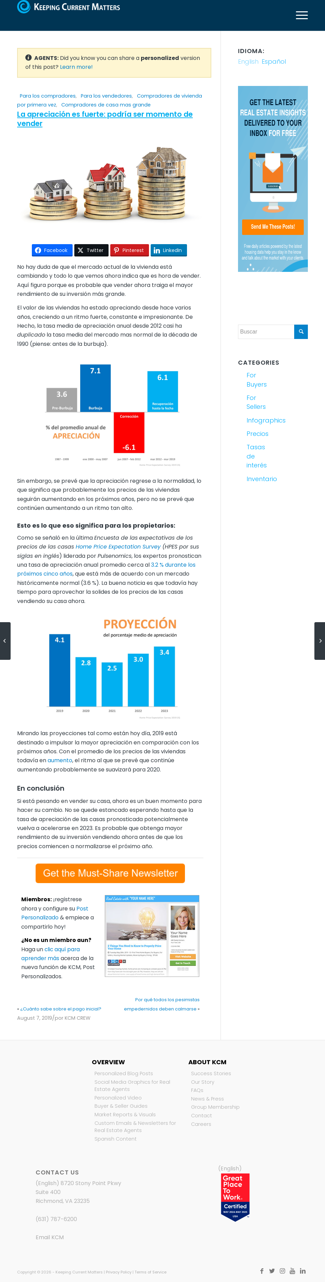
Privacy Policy (119, 1272)
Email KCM (50, 1237)
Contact (201, 1115)
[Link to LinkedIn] (303, 1271)
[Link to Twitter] (272, 1271)
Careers (201, 1124)
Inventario (259, 479)
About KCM (207, 1062)
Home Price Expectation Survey (118, 547)
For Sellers (256, 402)
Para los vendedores (106, 95)
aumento (60, 760)
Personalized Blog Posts (124, 1073)
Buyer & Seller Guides (121, 1106)
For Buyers (257, 379)
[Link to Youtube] (292, 1271)
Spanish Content (116, 1138)
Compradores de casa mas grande (106, 104)
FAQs (197, 1090)
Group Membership (215, 1107)
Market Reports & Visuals (125, 1114)
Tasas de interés (257, 456)
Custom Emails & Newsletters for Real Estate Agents (135, 1127)
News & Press (207, 1098)
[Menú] (298, 15)
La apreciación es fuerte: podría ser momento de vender (105, 118)
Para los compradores (48, 95)
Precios (257, 433)
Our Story (202, 1082)
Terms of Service (150, 1272)
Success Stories (211, 1073)
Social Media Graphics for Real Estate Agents (132, 1086)
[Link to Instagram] (282, 1271)
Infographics (259, 420)
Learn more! (76, 67)
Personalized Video (118, 1097)
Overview (108, 1062)
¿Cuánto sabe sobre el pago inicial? (60, 1009)
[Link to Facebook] (262, 1271)
